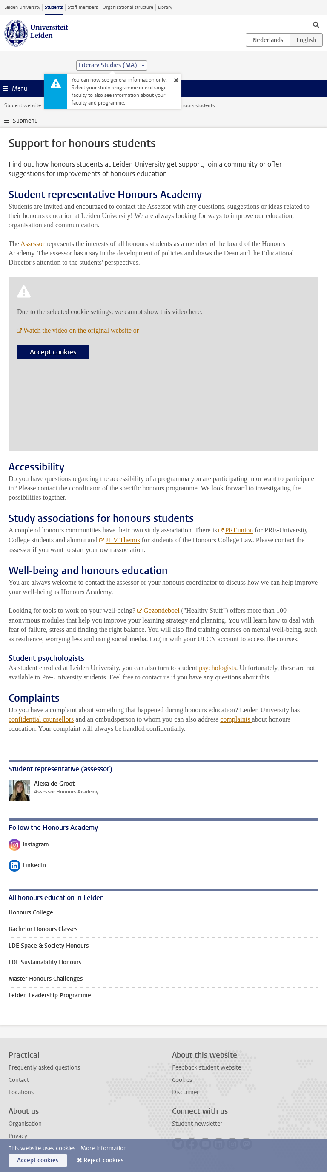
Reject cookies (103, 1160)
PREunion (239, 530)
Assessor (33, 243)
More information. (104, 1148)
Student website (22, 105)
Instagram (29, 846)
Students (54, 7)
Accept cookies (53, 352)
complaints (236, 719)
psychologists (217, 667)
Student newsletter (197, 1124)
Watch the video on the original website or (81, 330)
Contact (19, 1080)
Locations (21, 1092)
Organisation (25, 1124)
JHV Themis (123, 540)
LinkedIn (27, 867)
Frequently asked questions (44, 1068)
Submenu (25, 121)
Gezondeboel (162, 610)
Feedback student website (206, 1068)
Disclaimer (185, 1092)
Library (165, 7)
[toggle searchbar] (316, 24)
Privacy (18, 1136)
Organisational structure (128, 7)
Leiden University (22, 7)
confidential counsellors (41, 719)
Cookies (182, 1080)
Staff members (83, 7)
